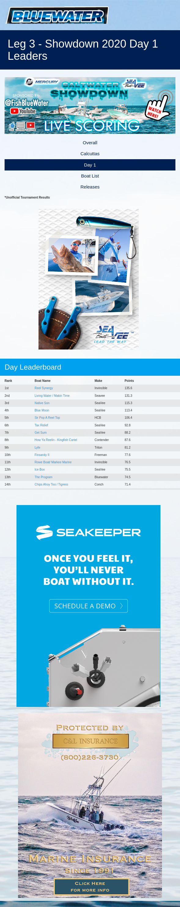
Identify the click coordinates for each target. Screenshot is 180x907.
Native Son (42, 403)
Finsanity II (42, 455)
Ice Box (40, 469)
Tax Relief (41, 425)
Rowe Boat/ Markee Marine (53, 462)
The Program (43, 477)
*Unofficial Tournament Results (27, 197)
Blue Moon (42, 410)
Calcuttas (90, 153)
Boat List (90, 175)
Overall (90, 142)
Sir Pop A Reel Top (47, 417)
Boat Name (42, 380)
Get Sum (40, 432)
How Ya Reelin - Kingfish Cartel (56, 440)
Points (129, 380)
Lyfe (37, 447)
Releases (90, 186)
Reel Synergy (44, 388)
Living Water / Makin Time (52, 395)
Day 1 (90, 164)
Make (98, 380)
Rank (8, 380)
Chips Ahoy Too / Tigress (51, 484)
